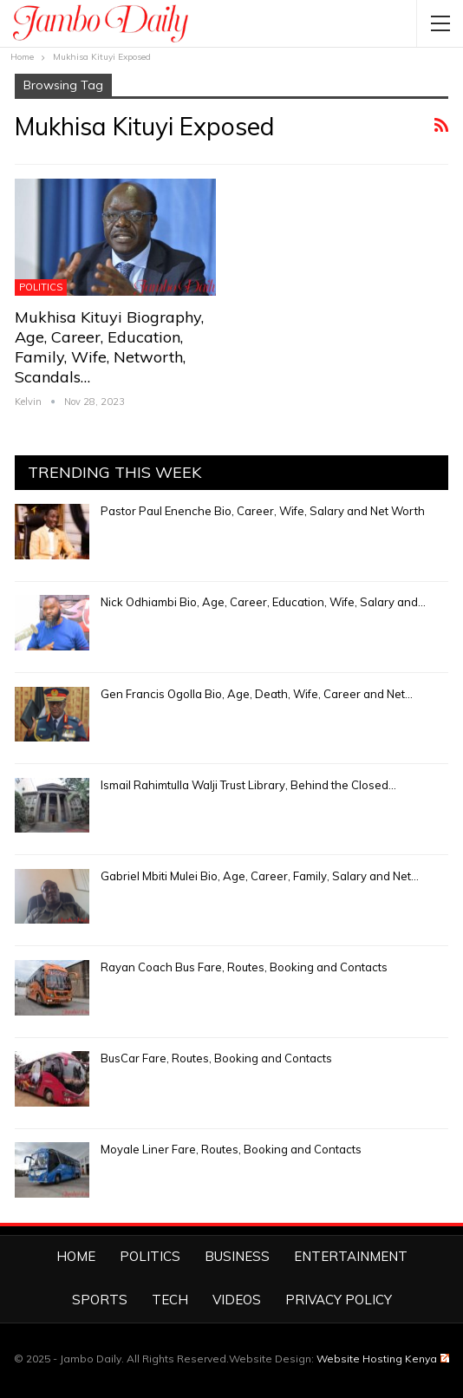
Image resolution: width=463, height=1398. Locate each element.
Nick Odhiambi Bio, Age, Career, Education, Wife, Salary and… (263, 602)
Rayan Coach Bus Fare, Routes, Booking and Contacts (244, 967)
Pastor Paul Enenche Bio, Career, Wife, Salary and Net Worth (263, 511)
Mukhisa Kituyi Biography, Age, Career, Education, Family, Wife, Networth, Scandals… (109, 347)
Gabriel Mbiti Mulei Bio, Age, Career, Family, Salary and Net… (260, 876)
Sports (99, 1299)
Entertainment (351, 1256)
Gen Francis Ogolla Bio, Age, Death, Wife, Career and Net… (257, 694)
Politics (40, 287)
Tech (170, 1299)
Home (75, 1256)
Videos (236, 1299)
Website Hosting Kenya (382, 1358)
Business (237, 1256)
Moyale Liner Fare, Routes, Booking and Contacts (231, 1149)
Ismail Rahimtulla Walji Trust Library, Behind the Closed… (248, 785)
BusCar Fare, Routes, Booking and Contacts (216, 1058)
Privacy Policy (338, 1299)
